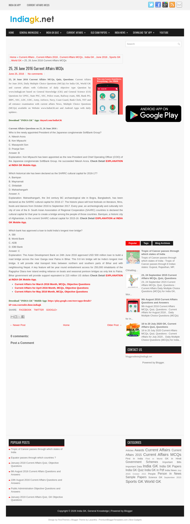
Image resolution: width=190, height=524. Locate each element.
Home (11, 32)
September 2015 (172, 477)
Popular (133, 243)
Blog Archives (162, 243)
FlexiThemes (64, 520)
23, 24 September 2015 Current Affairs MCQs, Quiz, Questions (159, 277)
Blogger (160, 362)
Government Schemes (142, 461)
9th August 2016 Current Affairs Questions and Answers (159, 301)
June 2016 (101, 57)
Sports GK (114, 57)
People (151, 473)
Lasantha (93, 520)
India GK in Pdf (154, 470)
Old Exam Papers (101, 31)
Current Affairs (77, 31)
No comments (35, 73)
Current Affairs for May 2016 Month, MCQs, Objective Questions (51, 291)
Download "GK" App (145, 31)
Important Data (134, 466)
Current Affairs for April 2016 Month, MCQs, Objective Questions (52, 288)
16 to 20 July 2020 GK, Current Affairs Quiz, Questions (158, 325)
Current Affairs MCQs (38, 5)
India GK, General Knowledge (93, 511)
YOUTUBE (164, 32)
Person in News (169, 473)
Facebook (25, 310)
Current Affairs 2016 (47, 57)
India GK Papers (170, 466)
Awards (139, 450)
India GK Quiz (55, 31)
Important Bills (171, 462)
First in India (134, 458)
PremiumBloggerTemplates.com (113, 520)
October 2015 (139, 474)
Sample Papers (136, 477)
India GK (89, 57)
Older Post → (114, 325)
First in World (153, 458)
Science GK (155, 477)
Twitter (38, 310)
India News (122, 31)
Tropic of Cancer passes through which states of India (160, 253)
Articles (130, 450)
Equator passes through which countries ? (33, 457)
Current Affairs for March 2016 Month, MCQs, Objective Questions (52, 284)
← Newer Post (17, 325)
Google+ (51, 310)
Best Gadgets (135, 520)
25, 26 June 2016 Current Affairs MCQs (36, 68)
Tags (146, 243)
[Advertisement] (52, 46)
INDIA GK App (15, 5)
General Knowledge (31, 31)
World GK (16, 60)
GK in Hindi (173, 458)
